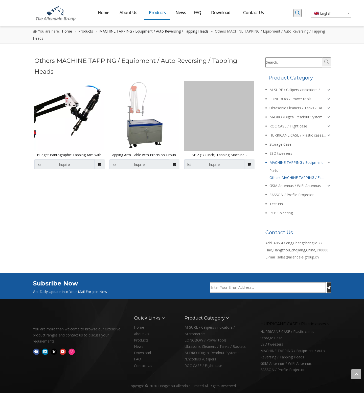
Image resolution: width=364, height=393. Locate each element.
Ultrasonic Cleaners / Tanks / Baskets (300, 108)
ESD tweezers (280, 153)
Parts (273, 170)
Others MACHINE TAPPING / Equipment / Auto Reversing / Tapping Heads (300, 177)
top (356, 374)
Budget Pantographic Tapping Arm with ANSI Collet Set (69, 155)
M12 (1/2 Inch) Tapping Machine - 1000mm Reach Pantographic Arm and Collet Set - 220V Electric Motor (219, 155)
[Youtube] (63, 351)
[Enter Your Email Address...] (268, 287)
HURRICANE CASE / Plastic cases (287, 331)
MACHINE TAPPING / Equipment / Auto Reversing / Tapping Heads (300, 162)
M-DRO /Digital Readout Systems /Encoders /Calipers (300, 117)
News (138, 346)
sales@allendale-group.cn (298, 257)
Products (141, 340)
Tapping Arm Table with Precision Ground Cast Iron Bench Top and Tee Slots (144, 155)
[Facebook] (36, 351)
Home (139, 327)
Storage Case (280, 144)
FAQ (137, 359)
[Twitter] (54, 351)
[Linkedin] (45, 351)
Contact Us (143, 365)
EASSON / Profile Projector (291, 194)
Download (142, 352)
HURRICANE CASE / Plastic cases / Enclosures (300, 135)
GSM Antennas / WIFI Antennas (295, 185)
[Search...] (293, 62)
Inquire (52, 164)
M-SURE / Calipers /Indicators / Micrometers (300, 89)
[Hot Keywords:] (297, 13)
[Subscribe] (329, 287)
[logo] (37, 318)
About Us (141, 333)
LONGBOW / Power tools (290, 98)
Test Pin (276, 203)
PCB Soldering (281, 213)
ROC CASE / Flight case (288, 126)
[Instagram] (72, 351)
